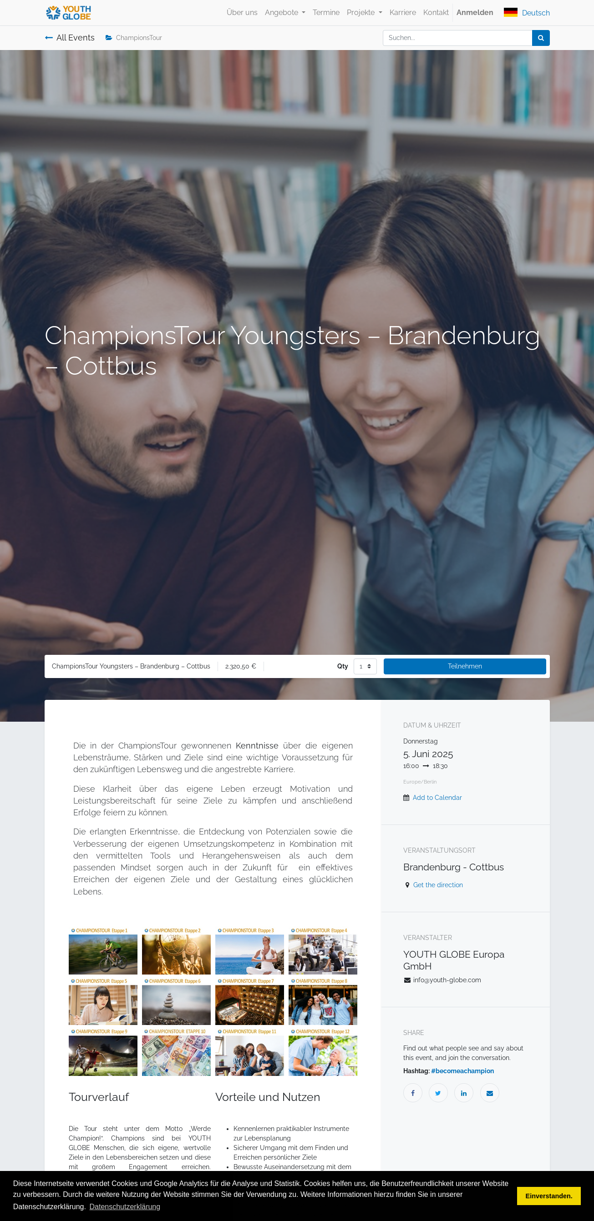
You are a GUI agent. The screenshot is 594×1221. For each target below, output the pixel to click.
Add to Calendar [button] (437, 797)
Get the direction (438, 885)
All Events (70, 37)
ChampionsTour (134, 37)
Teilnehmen (465, 666)
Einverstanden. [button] (549, 1196)
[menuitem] (242, 13)
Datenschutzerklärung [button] (125, 1207)
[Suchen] (541, 38)
